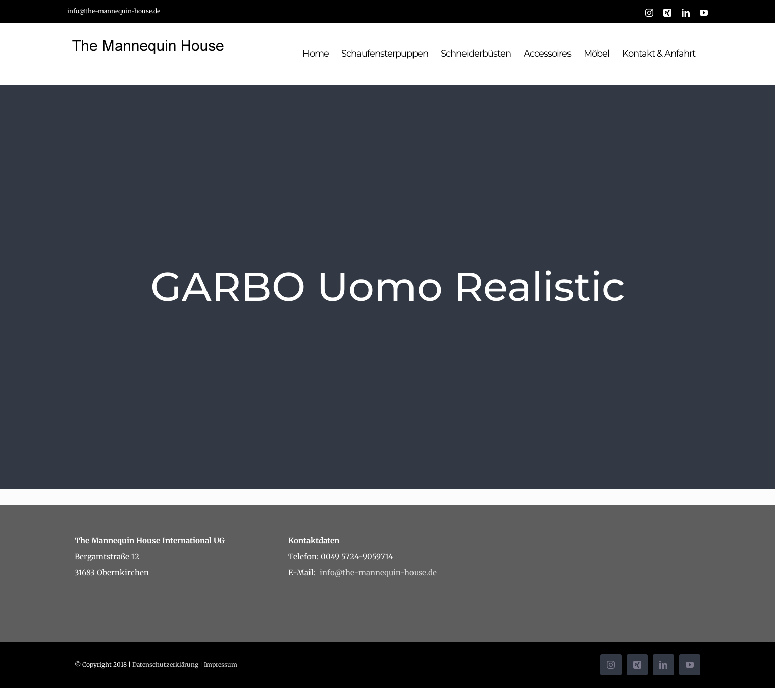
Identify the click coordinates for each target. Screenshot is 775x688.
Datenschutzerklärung (165, 664)
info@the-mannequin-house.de (113, 11)
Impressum (220, 664)
